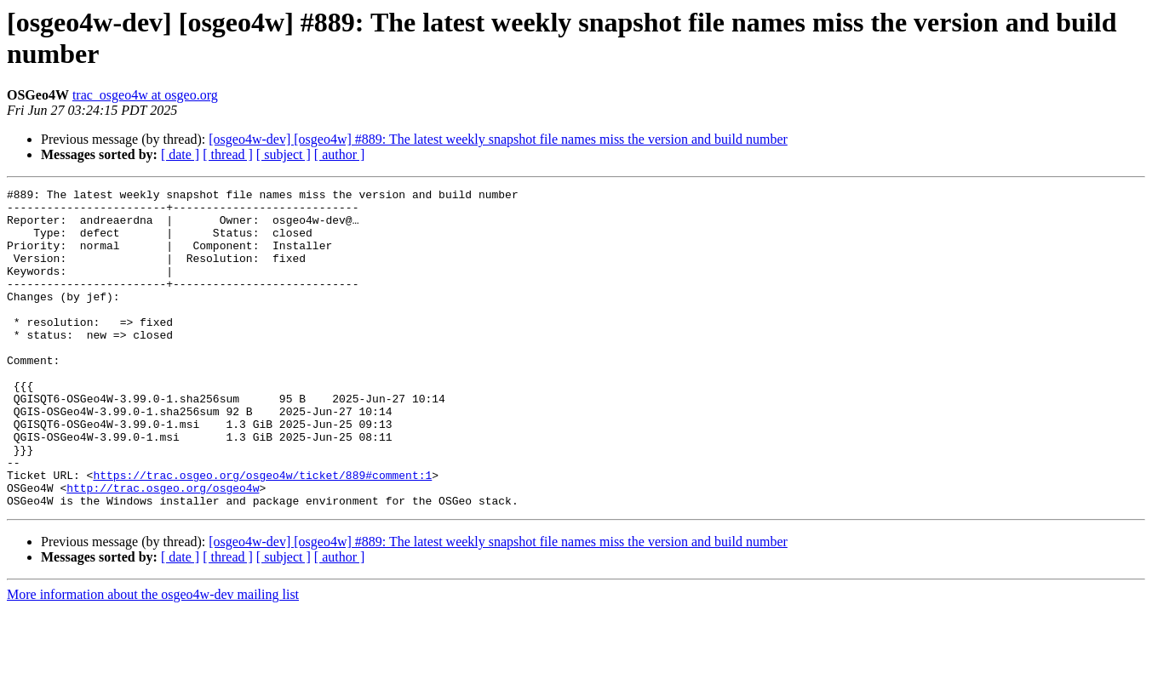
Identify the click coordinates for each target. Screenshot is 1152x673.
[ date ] (180, 154)
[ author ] (339, 154)
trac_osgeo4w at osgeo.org (145, 95)
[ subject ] (283, 154)
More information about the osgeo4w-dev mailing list (153, 658)
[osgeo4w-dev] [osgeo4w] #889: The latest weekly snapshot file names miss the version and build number (498, 139)
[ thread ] (228, 154)
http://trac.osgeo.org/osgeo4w (162, 548)
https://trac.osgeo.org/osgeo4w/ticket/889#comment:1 (262, 533)
